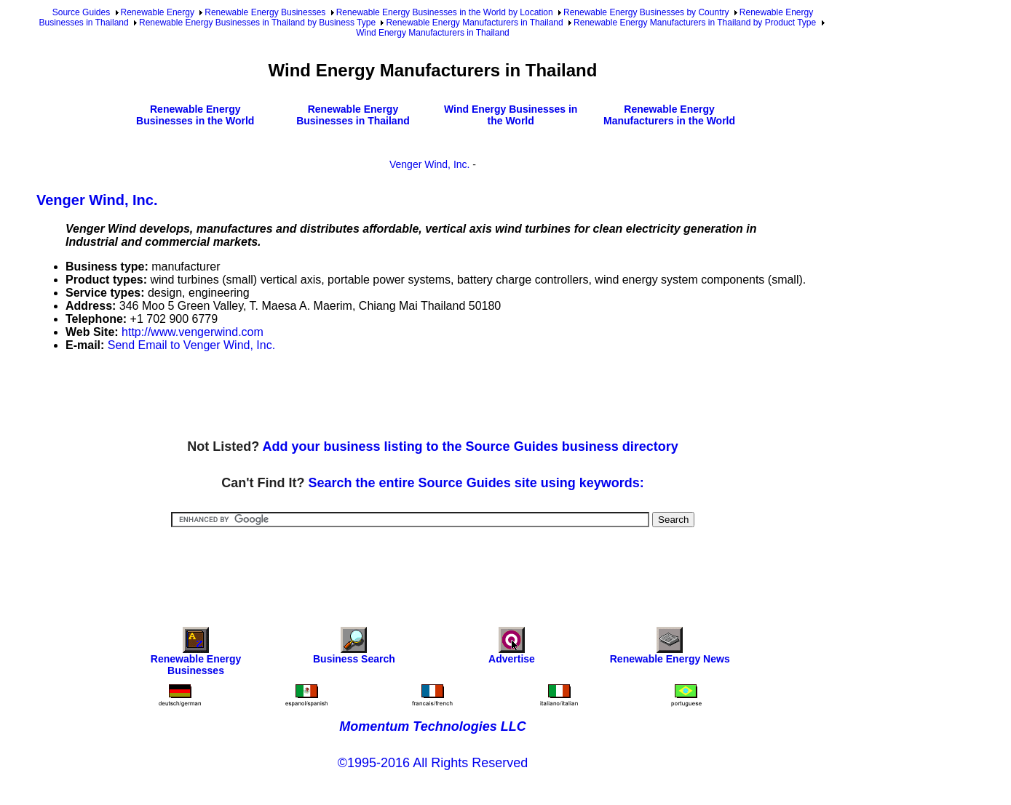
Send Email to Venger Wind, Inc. (191, 345)
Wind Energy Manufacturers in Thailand (433, 33)
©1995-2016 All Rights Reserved (433, 763)
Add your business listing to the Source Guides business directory (470, 446)
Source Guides (81, 12)
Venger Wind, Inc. (429, 164)
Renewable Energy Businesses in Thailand (353, 115)
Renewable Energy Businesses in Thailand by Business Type (257, 22)
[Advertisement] (301, 396)
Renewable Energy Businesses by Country (646, 12)
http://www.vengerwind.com (192, 332)
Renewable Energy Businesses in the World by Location (444, 12)
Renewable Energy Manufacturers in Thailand (474, 22)
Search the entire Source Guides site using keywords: (476, 483)
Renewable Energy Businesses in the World (195, 115)
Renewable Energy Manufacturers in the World (669, 115)
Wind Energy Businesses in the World (510, 115)
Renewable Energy (157, 12)
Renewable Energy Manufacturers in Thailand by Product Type (695, 22)
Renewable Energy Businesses (265, 12)
